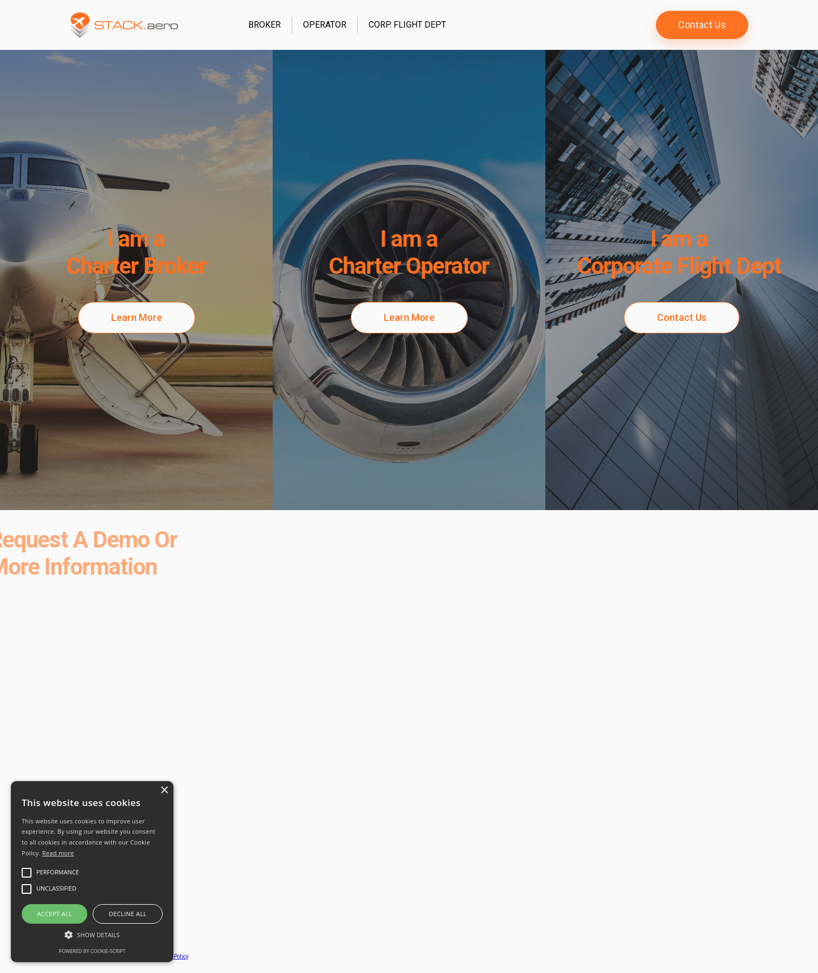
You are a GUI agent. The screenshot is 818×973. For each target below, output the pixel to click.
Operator (324, 25)
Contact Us (702, 24)
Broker (264, 25)
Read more (58, 853)
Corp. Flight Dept (407, 25)
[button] (92, 934)
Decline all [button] (128, 914)
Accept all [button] (54, 914)
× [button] (164, 791)
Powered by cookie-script (92, 951)
